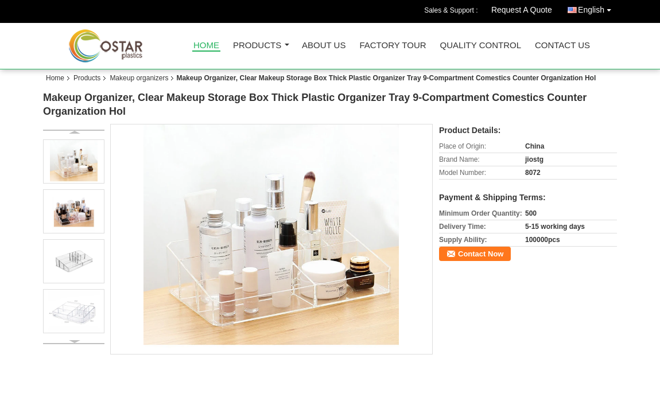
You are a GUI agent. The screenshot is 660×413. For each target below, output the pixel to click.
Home (206, 45)
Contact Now (480, 254)
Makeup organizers (139, 78)
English (597, 7)
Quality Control (480, 45)
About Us (323, 45)
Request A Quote (521, 9)
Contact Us (562, 45)
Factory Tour (392, 45)
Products (257, 45)
